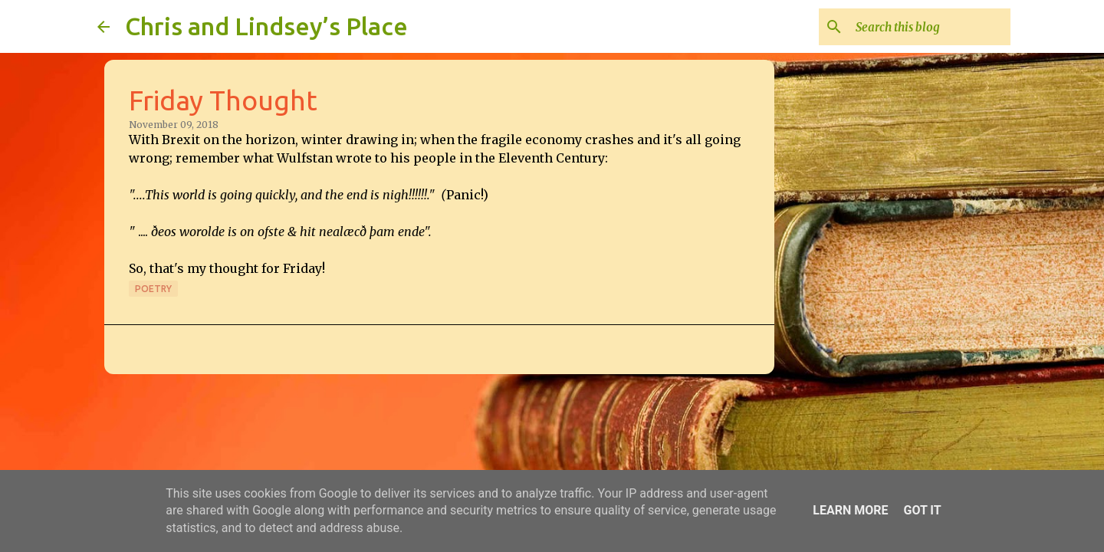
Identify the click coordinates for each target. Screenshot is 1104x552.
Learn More (850, 510)
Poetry (153, 289)
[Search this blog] (929, 26)
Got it (922, 510)
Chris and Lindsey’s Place (266, 26)
